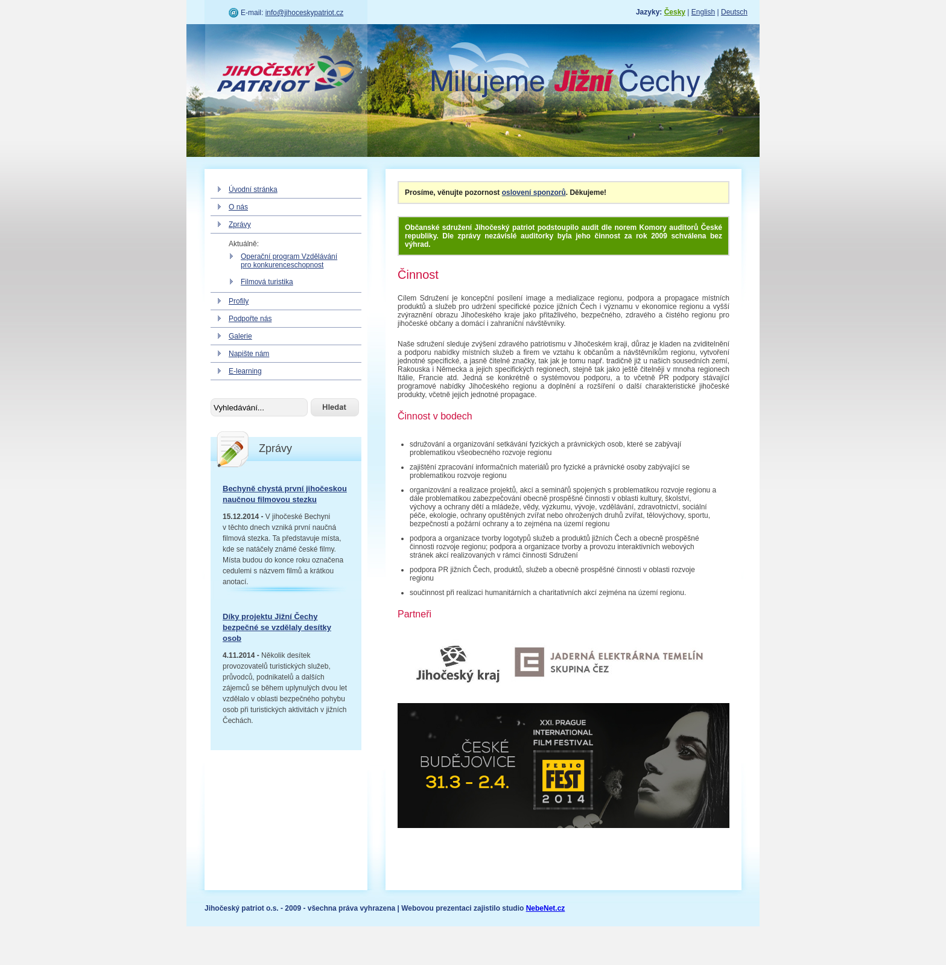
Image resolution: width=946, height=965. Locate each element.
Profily (239, 301)
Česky (674, 12)
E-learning (245, 371)
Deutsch (734, 12)
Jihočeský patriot (286, 75)
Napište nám (249, 353)
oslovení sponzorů (534, 192)
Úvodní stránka (253, 189)
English (703, 12)
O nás (238, 207)
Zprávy (240, 224)
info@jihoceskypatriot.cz (304, 12)
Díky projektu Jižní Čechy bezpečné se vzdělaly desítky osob (277, 627)
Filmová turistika (267, 282)
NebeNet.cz (545, 908)
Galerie (240, 336)
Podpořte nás (250, 318)
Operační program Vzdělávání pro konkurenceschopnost (289, 260)
